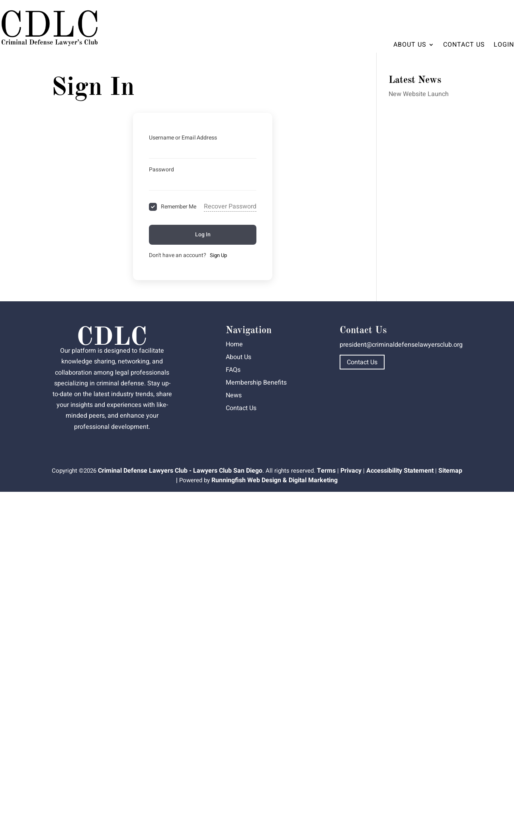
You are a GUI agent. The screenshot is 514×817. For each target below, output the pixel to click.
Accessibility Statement (400, 470)
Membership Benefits (256, 382)
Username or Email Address (183, 138)
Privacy (351, 470)
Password (161, 169)
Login (504, 44)
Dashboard (491, 14)
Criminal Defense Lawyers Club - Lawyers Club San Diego (180, 470)
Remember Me (178, 207)
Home (234, 344)
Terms (326, 470)
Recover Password (230, 206)
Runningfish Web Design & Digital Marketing (274, 480)
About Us (409, 44)
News (234, 395)
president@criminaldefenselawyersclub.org (401, 345)
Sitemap (450, 470)
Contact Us (464, 44)
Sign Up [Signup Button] (218, 255)
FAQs (233, 370)
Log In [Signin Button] (203, 234)
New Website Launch (419, 94)
